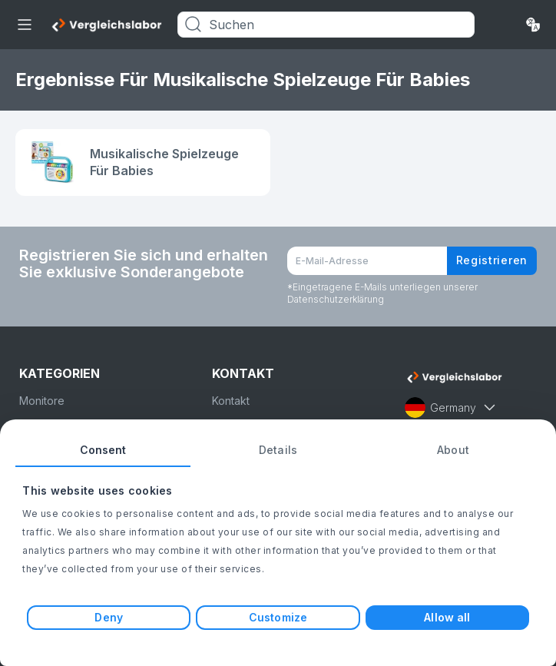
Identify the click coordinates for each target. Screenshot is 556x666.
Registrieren (492, 260)
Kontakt (231, 400)
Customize (278, 617)
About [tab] (453, 449)
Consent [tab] (103, 449)
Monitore (42, 400)
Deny (108, 617)
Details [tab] (278, 449)
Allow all (447, 617)
